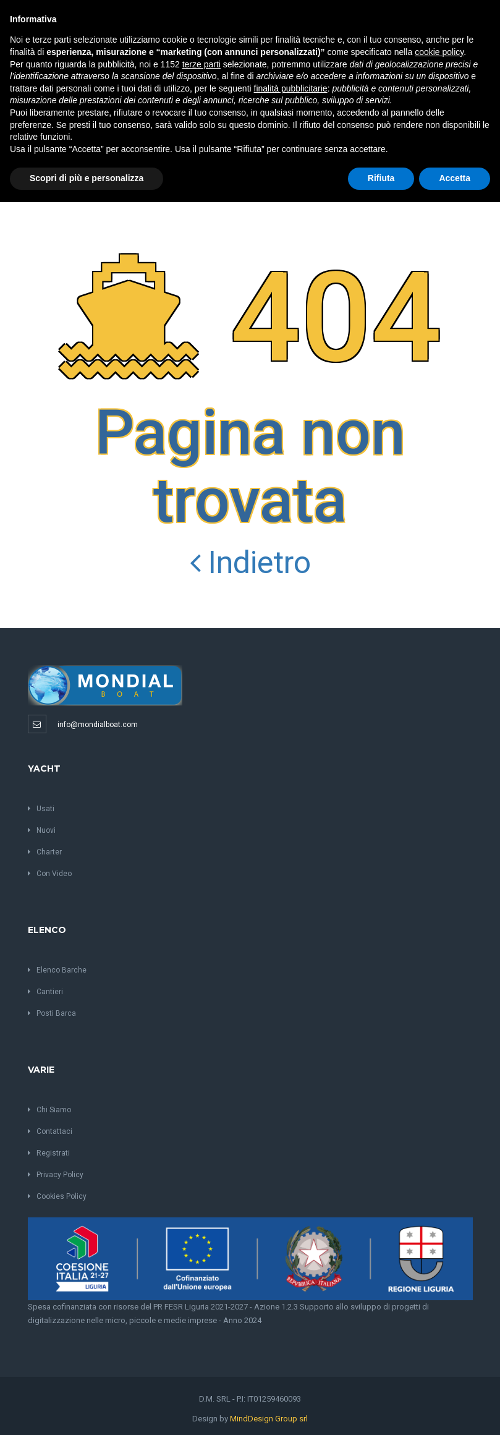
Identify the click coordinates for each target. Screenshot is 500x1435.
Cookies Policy (57, 1196)
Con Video (50, 873)
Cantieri (45, 991)
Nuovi (42, 830)
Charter (45, 852)
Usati (41, 808)
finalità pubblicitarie (291, 88)
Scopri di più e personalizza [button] (86, 178)
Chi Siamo (49, 1109)
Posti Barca (52, 1013)
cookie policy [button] (439, 52)
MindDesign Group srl (269, 1418)
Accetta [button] (454, 178)
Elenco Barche (57, 970)
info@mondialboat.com (97, 724)
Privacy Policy (55, 1174)
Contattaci (50, 1131)
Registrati (49, 1153)
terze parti (201, 64)
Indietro (250, 563)
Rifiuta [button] (381, 178)
